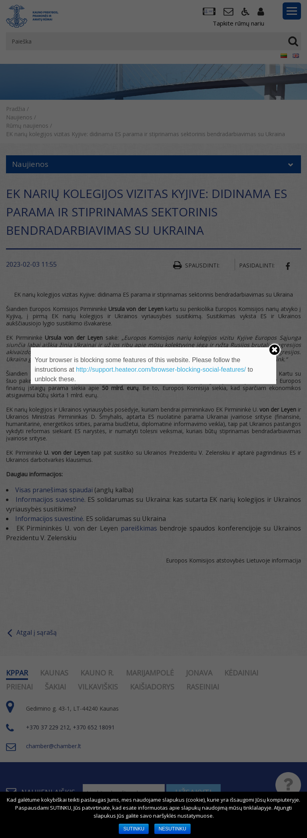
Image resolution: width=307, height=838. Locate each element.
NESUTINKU (172, 829)
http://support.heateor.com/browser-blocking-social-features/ (161, 369)
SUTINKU (133, 829)
